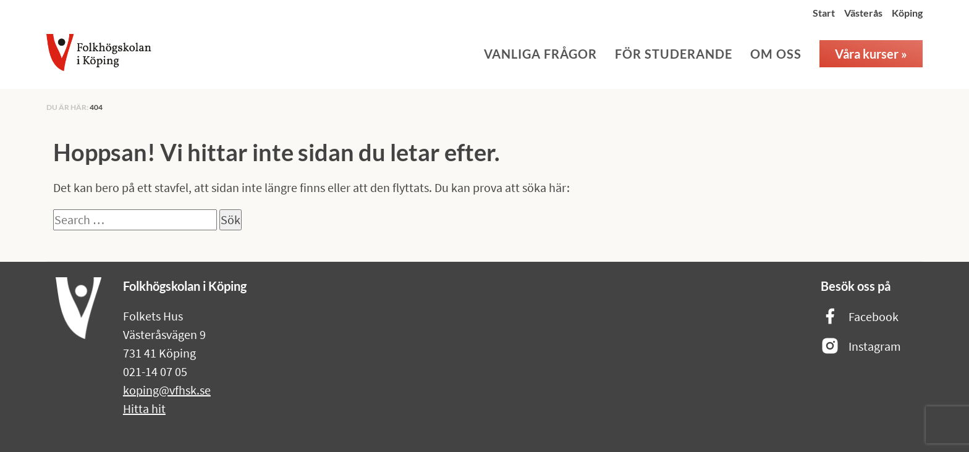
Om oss (776, 53)
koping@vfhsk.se (167, 390)
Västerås (863, 13)
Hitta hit (144, 408)
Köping (907, 13)
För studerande (673, 53)
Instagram (861, 347)
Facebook (860, 317)
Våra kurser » (871, 53)
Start (824, 13)
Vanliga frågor (540, 53)
